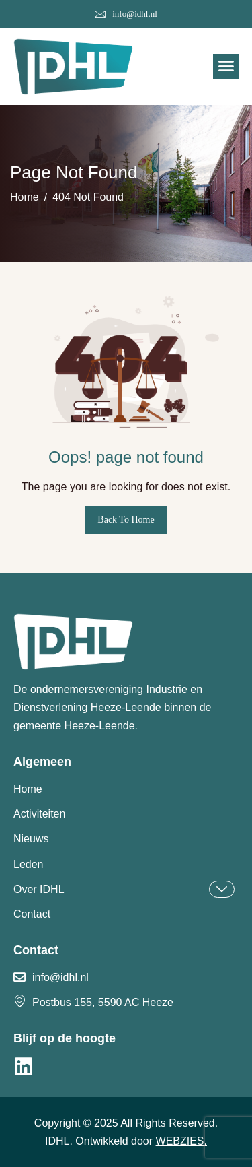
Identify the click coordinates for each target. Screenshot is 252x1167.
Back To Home (125, 519)
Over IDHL (124, 889)
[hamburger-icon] (226, 66)
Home (27, 789)
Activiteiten (39, 814)
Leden (28, 864)
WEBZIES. (181, 1141)
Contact (31, 914)
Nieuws (30, 838)
